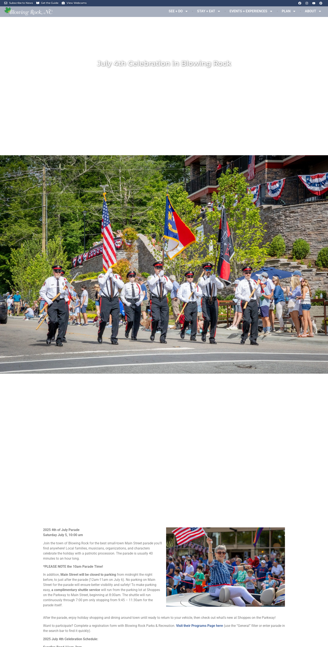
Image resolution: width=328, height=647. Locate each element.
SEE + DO (178, 11)
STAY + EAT (209, 11)
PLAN (289, 11)
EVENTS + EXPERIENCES (251, 11)
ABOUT (313, 11)
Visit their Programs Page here (199, 626)
